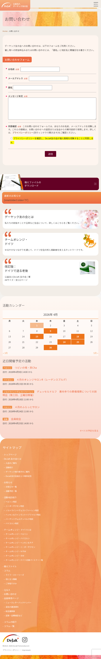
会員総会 (16, 423)
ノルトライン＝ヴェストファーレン (18, 395)
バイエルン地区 (12, 527)
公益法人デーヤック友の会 (15, 5)
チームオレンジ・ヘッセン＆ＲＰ (19, 546)
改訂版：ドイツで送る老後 (16, 272)
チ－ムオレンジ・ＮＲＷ (16, 555)
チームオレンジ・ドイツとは (17, 533)
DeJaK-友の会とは (12, 462)
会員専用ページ (11, 602)
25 (78, 345)
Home (5, 31)
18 (78, 340)
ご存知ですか (11, 587)
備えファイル (10, 570)
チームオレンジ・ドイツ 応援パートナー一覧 (24, 563)
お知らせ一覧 (11, 490)
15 (37, 340)
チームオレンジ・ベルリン (17, 537)
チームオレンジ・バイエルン (18, 542)
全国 (5, 423)
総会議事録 (10, 615)
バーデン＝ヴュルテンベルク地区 (19, 523)
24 (64, 345)
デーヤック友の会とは (19, 221)
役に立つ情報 (11, 583)
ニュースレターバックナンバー (18, 606)
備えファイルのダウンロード (32, 188)
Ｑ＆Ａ (7, 593)
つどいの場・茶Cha (25, 371)
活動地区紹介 (10, 501)
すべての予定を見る (89, 434)
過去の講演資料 (12, 610)
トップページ (10, 458)
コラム (7, 574)
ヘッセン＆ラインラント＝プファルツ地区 (23, 518)
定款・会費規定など (14, 619)
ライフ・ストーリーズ (15, 578)
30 (50, 351)
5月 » (95, 357)
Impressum (26, 654)
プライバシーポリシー (22, 136)
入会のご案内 (11, 467)
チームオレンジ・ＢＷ (15, 559)
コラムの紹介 (10, 625)
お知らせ (8, 486)
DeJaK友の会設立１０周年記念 (19, 480)
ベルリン (7, 371)
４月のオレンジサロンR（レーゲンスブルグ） (42, 383)
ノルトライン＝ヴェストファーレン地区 (22, 514)
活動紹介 (9, 471)
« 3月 (5, 357)
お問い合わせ (10, 598)
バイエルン (8, 383)
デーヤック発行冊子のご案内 (18, 475)
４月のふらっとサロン (27, 411)
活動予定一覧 (11, 495)
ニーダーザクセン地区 (15, 509)
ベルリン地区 (11, 505)
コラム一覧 (9, 630)
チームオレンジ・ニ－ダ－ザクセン (20, 550)
